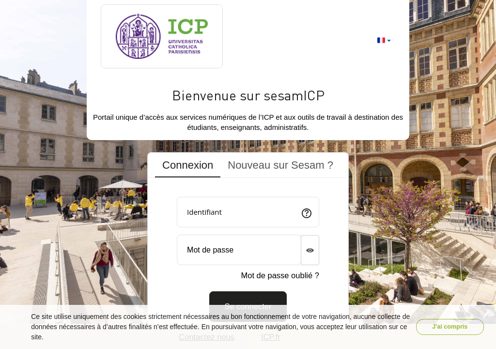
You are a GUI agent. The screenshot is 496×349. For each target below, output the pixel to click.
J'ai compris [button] (449, 326)
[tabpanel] (248, 256)
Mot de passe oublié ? (280, 275)
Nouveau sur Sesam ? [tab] (280, 165)
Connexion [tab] (187, 165)
